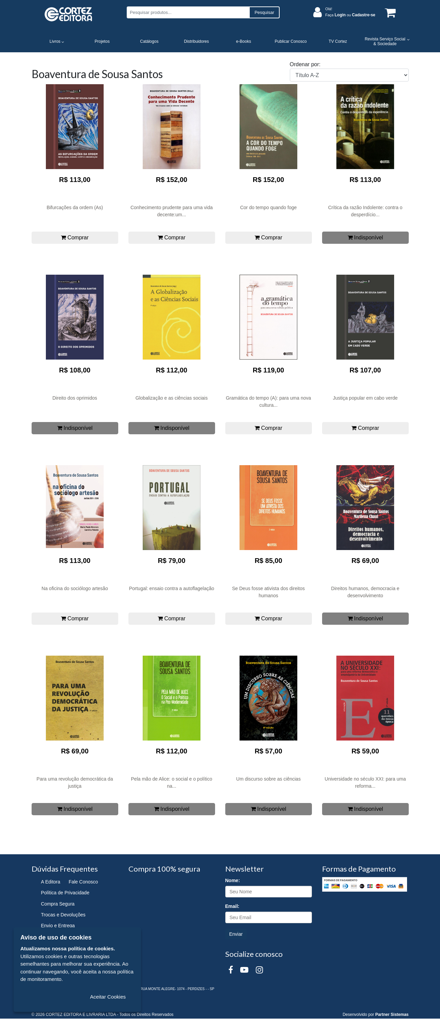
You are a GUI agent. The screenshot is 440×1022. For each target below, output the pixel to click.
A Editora (50, 881)
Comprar (75, 237)
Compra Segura (58, 904)
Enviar (236, 934)
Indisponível (365, 237)
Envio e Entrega (58, 925)
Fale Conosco (83, 881)
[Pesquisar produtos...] (188, 12)
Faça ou (350, 15)
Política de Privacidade (65, 892)
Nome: (232, 880)
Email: (232, 906)
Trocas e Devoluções (63, 914)
